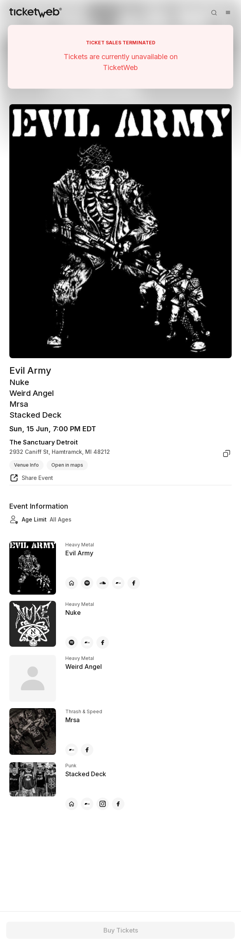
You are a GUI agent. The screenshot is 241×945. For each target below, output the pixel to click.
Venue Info (26, 465)
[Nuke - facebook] (102, 642)
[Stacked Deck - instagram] (102, 804)
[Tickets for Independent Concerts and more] (35, 12)
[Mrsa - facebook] (87, 750)
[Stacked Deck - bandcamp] (87, 804)
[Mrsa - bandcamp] (71, 750)
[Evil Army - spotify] (87, 583)
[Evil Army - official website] (71, 583)
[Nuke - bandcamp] (87, 642)
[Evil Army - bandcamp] (118, 583)
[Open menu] (228, 12)
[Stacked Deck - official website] (71, 804)
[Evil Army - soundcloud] (102, 583)
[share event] (31, 479)
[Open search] (214, 12)
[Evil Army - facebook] (133, 583)
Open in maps (67, 465)
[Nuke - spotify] (71, 642)
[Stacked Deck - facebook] (118, 804)
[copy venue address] (227, 453)
